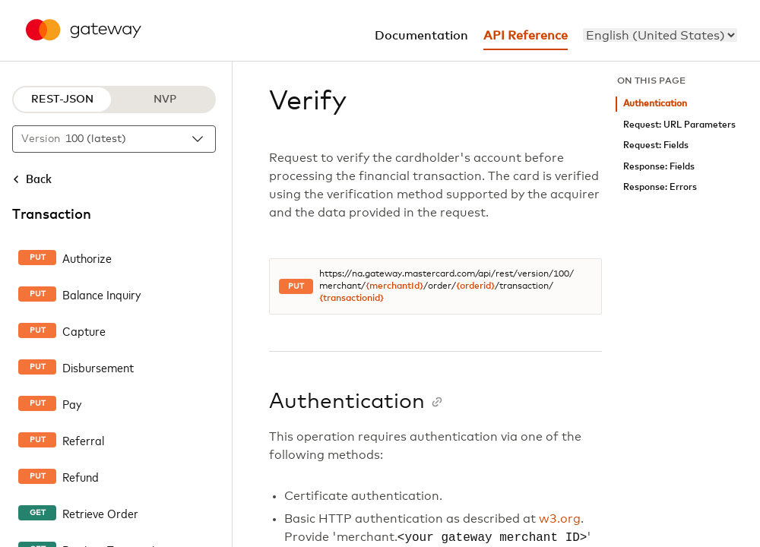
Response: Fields (659, 167)
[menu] (660, 35)
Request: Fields (656, 145)
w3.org (560, 519)
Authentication (655, 104)
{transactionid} (351, 298)
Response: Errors (660, 187)
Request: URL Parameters (679, 125)
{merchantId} (394, 286)
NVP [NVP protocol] (165, 99)
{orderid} (475, 286)
